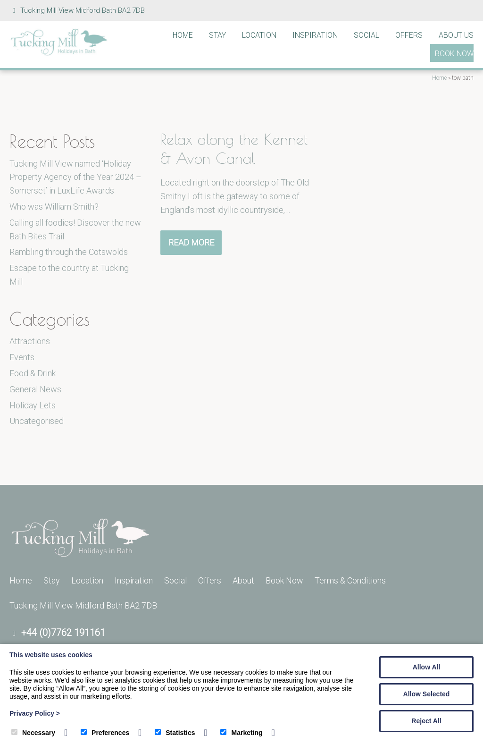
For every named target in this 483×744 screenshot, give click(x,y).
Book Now (454, 53)
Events (21, 357)
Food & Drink (32, 373)
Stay (217, 35)
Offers (409, 35)
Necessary (33, 732)
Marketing (241, 732)
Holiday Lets (32, 405)
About (243, 580)
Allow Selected (426, 694)
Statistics (175, 732)
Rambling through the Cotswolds (68, 252)
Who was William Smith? (54, 206)
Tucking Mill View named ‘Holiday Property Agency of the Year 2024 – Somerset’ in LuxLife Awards (75, 177)
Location (259, 35)
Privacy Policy (34, 713)
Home (183, 35)
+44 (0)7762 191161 (63, 632)
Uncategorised (36, 421)
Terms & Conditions (350, 580)
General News (35, 389)
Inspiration (315, 35)
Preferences (105, 732)
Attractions (29, 341)
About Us (456, 35)
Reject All (426, 721)
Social (366, 35)
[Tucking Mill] (58, 53)
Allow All (427, 667)
